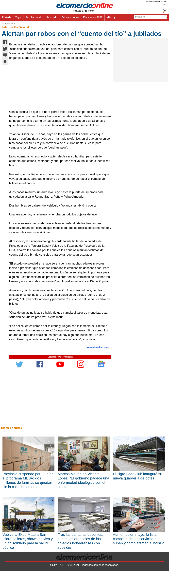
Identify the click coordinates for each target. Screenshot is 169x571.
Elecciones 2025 (92, 17)
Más (111, 17)
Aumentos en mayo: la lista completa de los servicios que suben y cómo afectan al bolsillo (138, 539)
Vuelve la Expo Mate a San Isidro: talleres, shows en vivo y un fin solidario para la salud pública (27, 541)
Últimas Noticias (11, 428)
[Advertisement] (58, 85)
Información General (15, 27)
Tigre (18, 17)
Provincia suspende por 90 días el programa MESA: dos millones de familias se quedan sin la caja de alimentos (27, 480)
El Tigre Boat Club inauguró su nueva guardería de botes (137, 476)
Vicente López (70, 17)
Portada (6, 17)
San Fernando (33, 17)
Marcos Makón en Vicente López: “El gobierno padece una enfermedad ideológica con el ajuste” (83, 480)
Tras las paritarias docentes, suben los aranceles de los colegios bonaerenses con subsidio (80, 541)
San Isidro (52, 17)
